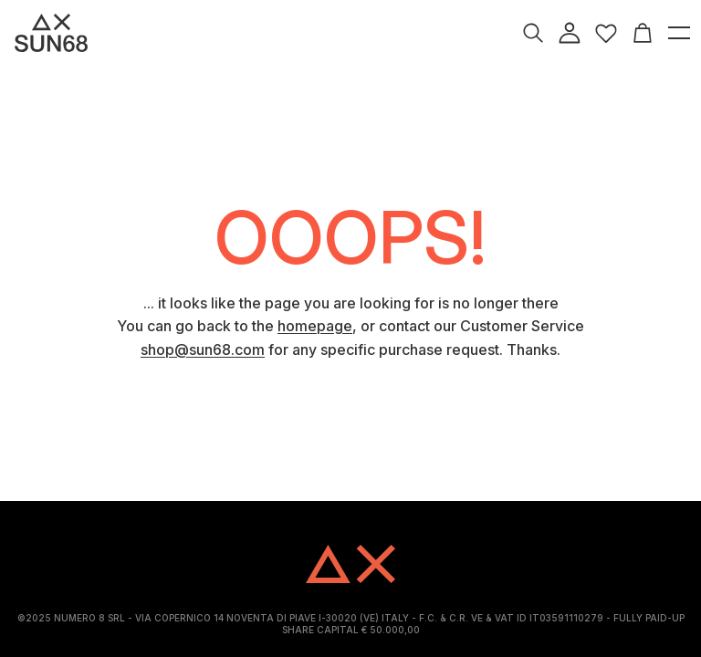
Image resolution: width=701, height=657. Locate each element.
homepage (314, 326)
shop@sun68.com (203, 349)
